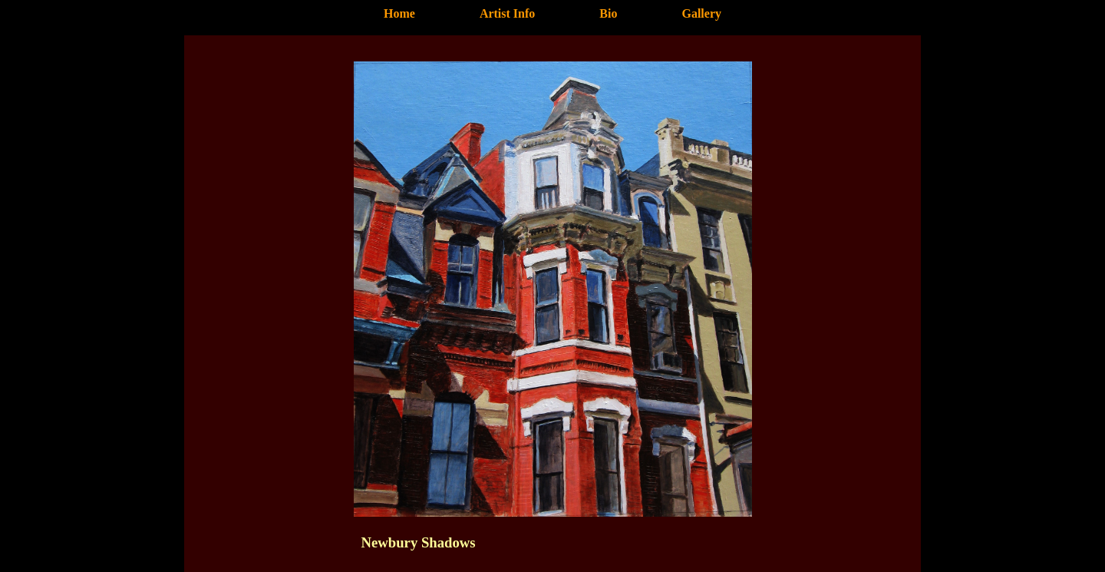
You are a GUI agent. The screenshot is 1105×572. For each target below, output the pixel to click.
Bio (608, 13)
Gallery (701, 13)
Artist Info (507, 13)
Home (399, 13)
